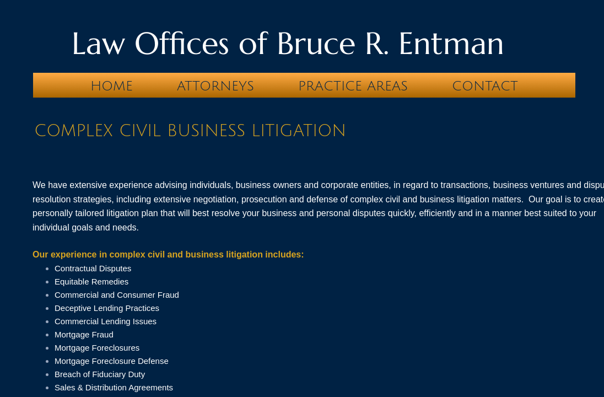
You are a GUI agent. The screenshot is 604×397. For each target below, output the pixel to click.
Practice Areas (353, 86)
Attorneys (215, 86)
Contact (485, 86)
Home (111, 86)
